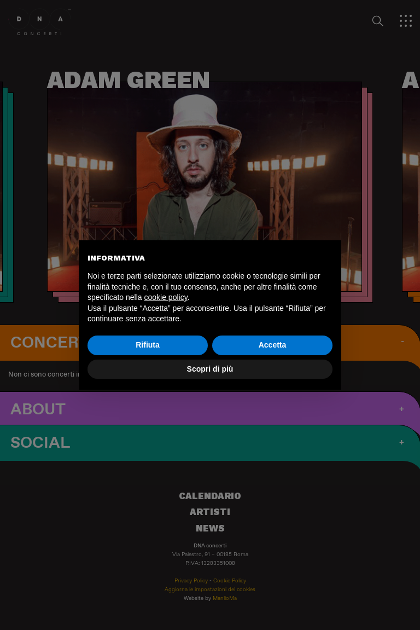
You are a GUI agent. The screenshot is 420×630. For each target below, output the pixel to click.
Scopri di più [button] (210, 369)
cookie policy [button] (166, 297)
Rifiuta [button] (148, 344)
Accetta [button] (273, 344)
